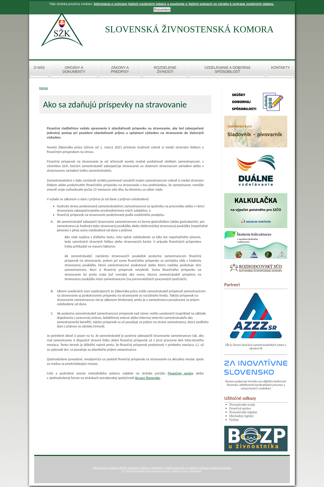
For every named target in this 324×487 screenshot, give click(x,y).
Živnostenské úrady (242, 404)
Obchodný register (241, 416)
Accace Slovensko (147, 378)
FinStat (233, 420)
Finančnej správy (180, 373)
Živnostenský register (243, 412)
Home (43, 88)
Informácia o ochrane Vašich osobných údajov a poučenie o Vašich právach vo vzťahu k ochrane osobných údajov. (162, 468)
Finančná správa (240, 408)
